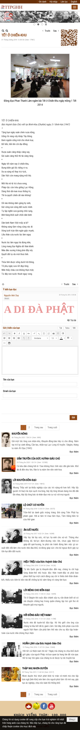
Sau (55, 30)
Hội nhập (53, 1)
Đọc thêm (74, 451)
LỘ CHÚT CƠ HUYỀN (33, 504)
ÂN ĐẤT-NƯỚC (31, 529)
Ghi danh (42, 1)
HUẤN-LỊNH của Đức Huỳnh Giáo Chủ (42, 643)
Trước (47, 30)
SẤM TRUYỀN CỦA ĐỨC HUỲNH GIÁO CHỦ (38, 458)
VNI (74, 328)
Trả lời (73, 320)
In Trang (2, 284)
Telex (67, 328)
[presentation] (25, 406)
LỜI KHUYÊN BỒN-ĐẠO (24, 480)
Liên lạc (64, 1)
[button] (74, 7)
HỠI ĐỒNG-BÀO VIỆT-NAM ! (38, 615)
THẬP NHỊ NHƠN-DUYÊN (35, 668)
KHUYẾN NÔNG (19, 433)
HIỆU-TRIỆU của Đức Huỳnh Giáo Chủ (43, 561)
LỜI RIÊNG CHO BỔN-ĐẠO (37, 590)
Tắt (60, 328)
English (74, 1)
